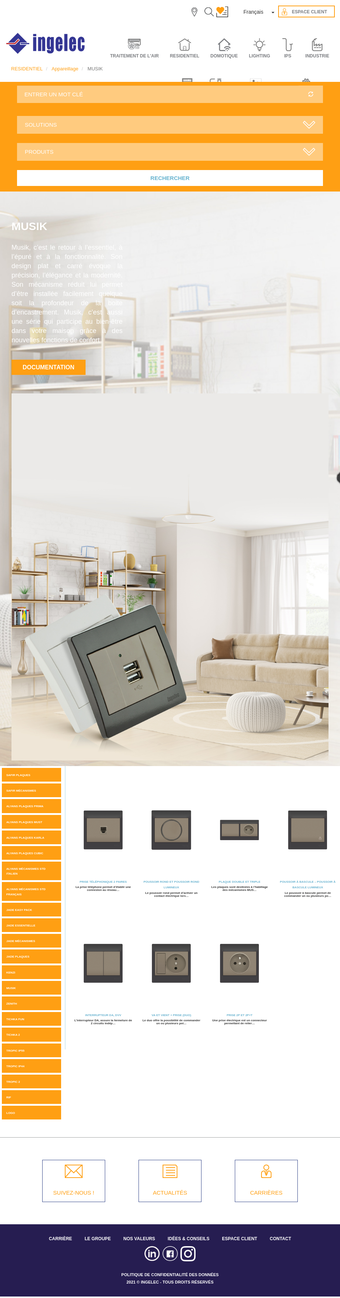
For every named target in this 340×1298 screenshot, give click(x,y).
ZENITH (11, 1003)
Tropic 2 (13, 1082)
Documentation (48, 367)
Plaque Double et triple (239, 881)
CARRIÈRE (60, 1238)
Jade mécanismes (20, 941)
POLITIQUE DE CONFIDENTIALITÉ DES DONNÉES (170, 1274)
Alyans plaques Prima (24, 806)
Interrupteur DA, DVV (103, 1015)
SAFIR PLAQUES (18, 775)
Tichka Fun (15, 1019)
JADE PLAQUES (17, 956)
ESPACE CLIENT (239, 1238)
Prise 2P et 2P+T (240, 1015)
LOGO (10, 1113)
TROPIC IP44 (15, 1066)
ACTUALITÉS (170, 1192)
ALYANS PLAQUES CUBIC (24, 853)
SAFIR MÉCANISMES (21, 790)
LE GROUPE (97, 1238)
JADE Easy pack (19, 910)
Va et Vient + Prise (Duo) (171, 1015)
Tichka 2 (13, 1034)
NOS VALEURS (139, 1238)
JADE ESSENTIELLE (20, 925)
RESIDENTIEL (27, 68)
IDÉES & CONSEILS (189, 1238)
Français (253, 12)
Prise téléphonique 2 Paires (103, 881)
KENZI (10, 972)
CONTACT (280, 1238)
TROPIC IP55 (15, 1050)
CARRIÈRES (266, 1192)
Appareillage (64, 68)
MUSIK (11, 988)
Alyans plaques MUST (24, 822)
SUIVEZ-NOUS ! (73, 1192)
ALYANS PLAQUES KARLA (25, 837)
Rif (8, 1097)
